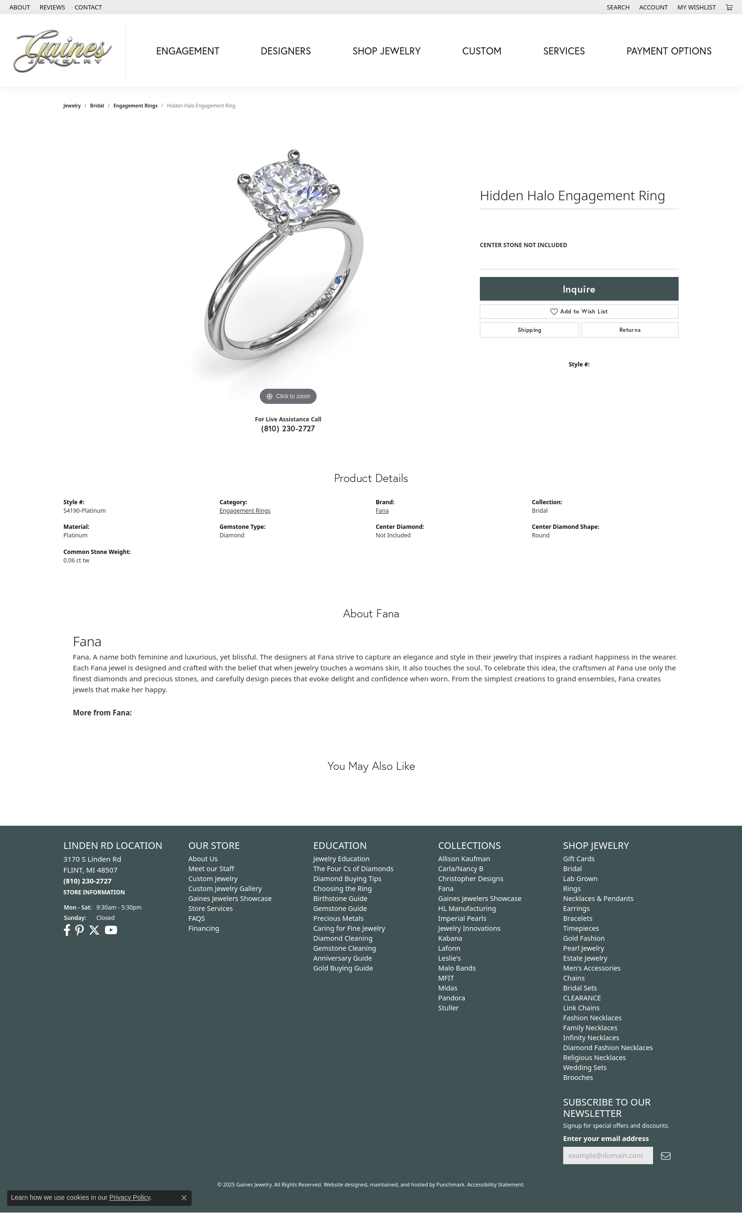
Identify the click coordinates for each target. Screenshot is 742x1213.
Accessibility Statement (495, 1184)
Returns (630, 329)
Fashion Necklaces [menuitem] (592, 1017)
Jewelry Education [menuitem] (341, 858)
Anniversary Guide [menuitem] (342, 958)
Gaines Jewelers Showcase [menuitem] (230, 898)
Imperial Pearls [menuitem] (462, 918)
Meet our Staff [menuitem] (211, 868)
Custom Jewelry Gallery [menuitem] (225, 888)
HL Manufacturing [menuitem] (467, 908)
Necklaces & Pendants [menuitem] (598, 898)
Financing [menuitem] (203, 928)
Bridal (97, 105)
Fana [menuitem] (446, 888)
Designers (286, 50)
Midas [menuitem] (448, 987)
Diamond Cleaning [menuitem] (342, 938)
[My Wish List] (697, 7)
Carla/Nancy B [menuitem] (461, 868)
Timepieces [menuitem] (581, 928)
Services (564, 50)
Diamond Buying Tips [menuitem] (347, 878)
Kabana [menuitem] (450, 938)
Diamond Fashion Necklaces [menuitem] (608, 1047)
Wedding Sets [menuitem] (585, 1067)
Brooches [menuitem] (578, 1077)
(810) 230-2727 (288, 428)
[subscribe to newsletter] (666, 1155)
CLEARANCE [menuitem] (582, 997)
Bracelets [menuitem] (577, 918)
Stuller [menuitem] (448, 1007)
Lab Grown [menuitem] (580, 878)
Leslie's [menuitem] (449, 958)
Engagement (188, 50)
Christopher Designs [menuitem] (471, 878)
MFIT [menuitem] (446, 977)
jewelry (72, 105)
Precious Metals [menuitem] (338, 918)
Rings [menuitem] (572, 888)
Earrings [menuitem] (576, 908)
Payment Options (669, 50)
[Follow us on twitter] (94, 930)
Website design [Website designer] (342, 1184)
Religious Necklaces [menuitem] (594, 1057)
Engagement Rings (136, 105)
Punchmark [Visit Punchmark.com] (450, 1184)
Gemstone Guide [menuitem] (340, 908)
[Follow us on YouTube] (111, 930)
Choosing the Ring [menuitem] (342, 888)
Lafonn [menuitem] (449, 948)
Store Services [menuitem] (210, 908)
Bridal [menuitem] (572, 868)
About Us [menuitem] (203, 858)
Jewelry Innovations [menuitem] (469, 928)
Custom (482, 50)
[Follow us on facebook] (67, 930)
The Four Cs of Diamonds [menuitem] (353, 868)
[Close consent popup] (184, 1198)
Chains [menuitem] (574, 977)
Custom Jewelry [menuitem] (213, 878)
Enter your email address (606, 1138)
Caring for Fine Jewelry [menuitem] (349, 928)
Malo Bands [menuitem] (457, 967)
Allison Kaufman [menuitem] (464, 858)
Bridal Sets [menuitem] (580, 987)
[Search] (618, 7)
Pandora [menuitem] (451, 997)
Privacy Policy (129, 1197)
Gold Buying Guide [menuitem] (343, 967)
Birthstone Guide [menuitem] (340, 898)
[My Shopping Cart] (729, 7)
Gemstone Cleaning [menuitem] (344, 948)
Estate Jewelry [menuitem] (585, 958)
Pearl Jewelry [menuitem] (583, 948)
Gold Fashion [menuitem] (584, 938)
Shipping (530, 329)
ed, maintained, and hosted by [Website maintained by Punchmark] (399, 1184)
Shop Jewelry (387, 50)
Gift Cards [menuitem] (579, 858)
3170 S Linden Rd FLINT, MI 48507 (94, 875)
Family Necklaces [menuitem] (590, 1027)
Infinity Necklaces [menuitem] (591, 1037)
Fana (382, 511)
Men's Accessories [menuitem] (592, 967)
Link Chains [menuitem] (581, 1007)
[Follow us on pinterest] (79, 930)
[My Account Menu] (653, 7)
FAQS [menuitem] (196, 918)
